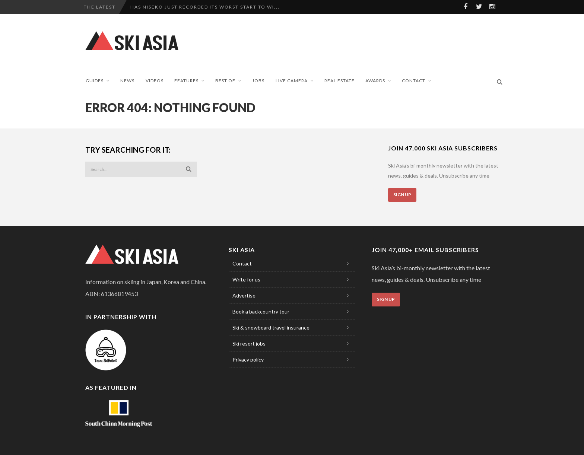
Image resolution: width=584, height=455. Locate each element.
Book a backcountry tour (260, 311)
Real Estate (339, 80)
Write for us (246, 279)
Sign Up (402, 194)
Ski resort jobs (249, 343)
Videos (155, 80)
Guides (95, 80)
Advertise (244, 295)
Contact (413, 80)
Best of (225, 80)
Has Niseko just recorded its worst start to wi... (205, 7)
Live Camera (292, 80)
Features (186, 80)
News (127, 80)
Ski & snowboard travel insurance (271, 327)
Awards (375, 80)
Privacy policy (248, 359)
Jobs (258, 80)
